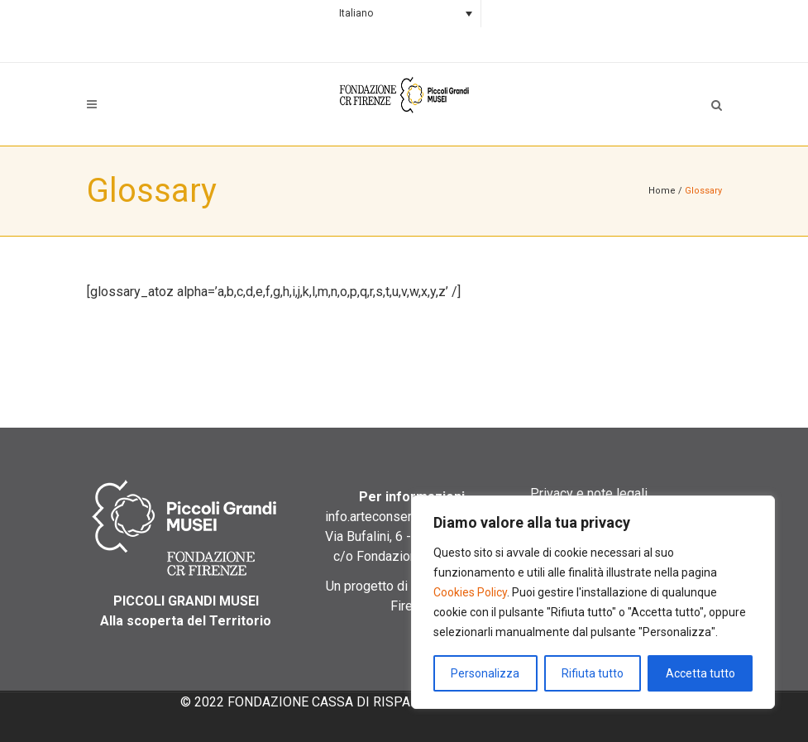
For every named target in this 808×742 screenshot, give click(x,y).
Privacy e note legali (589, 493)
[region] (593, 602)
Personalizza (485, 673)
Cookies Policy (470, 592)
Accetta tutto (700, 673)
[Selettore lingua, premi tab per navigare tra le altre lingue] (403, 13)
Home (662, 190)
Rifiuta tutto (593, 673)
